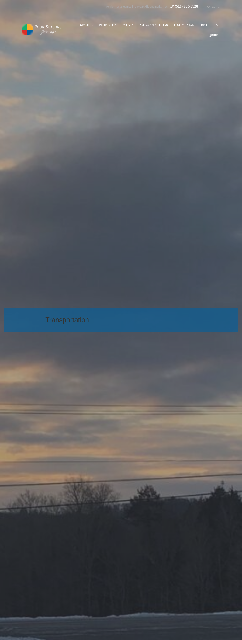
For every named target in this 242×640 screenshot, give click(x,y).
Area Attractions (152, 25)
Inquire (210, 35)
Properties (106, 25)
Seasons (85, 25)
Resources (208, 25)
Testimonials (183, 25)
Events (126, 25)
